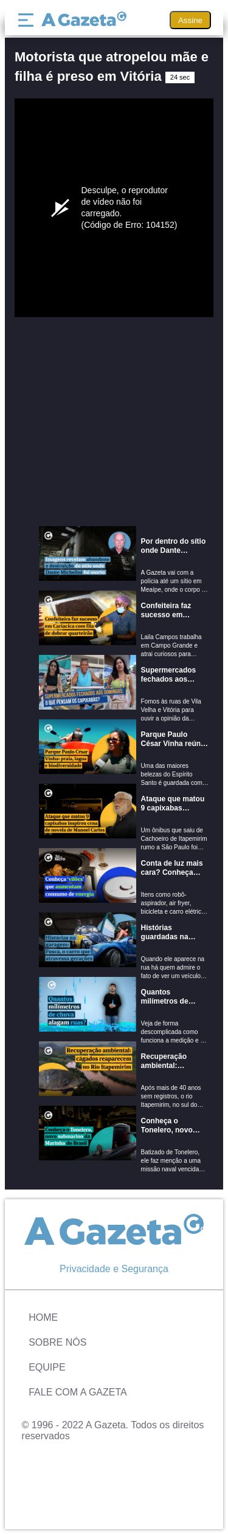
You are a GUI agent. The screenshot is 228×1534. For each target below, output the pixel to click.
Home (43, 1317)
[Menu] (28, 20)
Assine (190, 20)
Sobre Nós (57, 1342)
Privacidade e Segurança (114, 1269)
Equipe (47, 1367)
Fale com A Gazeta (78, 1392)
